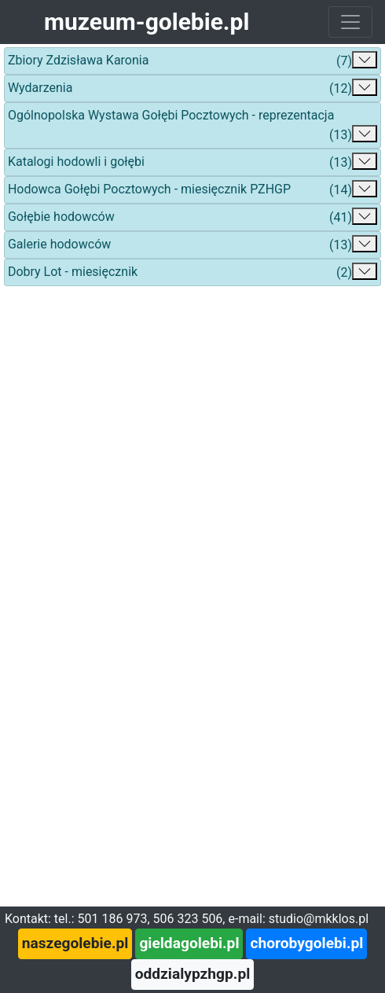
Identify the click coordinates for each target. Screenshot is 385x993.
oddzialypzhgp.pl (193, 974)
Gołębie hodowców (192, 217)
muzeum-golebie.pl (146, 21)
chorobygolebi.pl (306, 943)
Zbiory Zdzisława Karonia (192, 61)
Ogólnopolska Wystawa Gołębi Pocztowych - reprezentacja (192, 126)
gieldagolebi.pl (189, 943)
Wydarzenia (192, 88)
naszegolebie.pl (75, 943)
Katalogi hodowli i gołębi (192, 162)
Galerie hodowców (192, 245)
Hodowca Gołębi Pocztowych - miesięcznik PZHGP (192, 190)
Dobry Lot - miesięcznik (192, 272)
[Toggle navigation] (350, 22)
